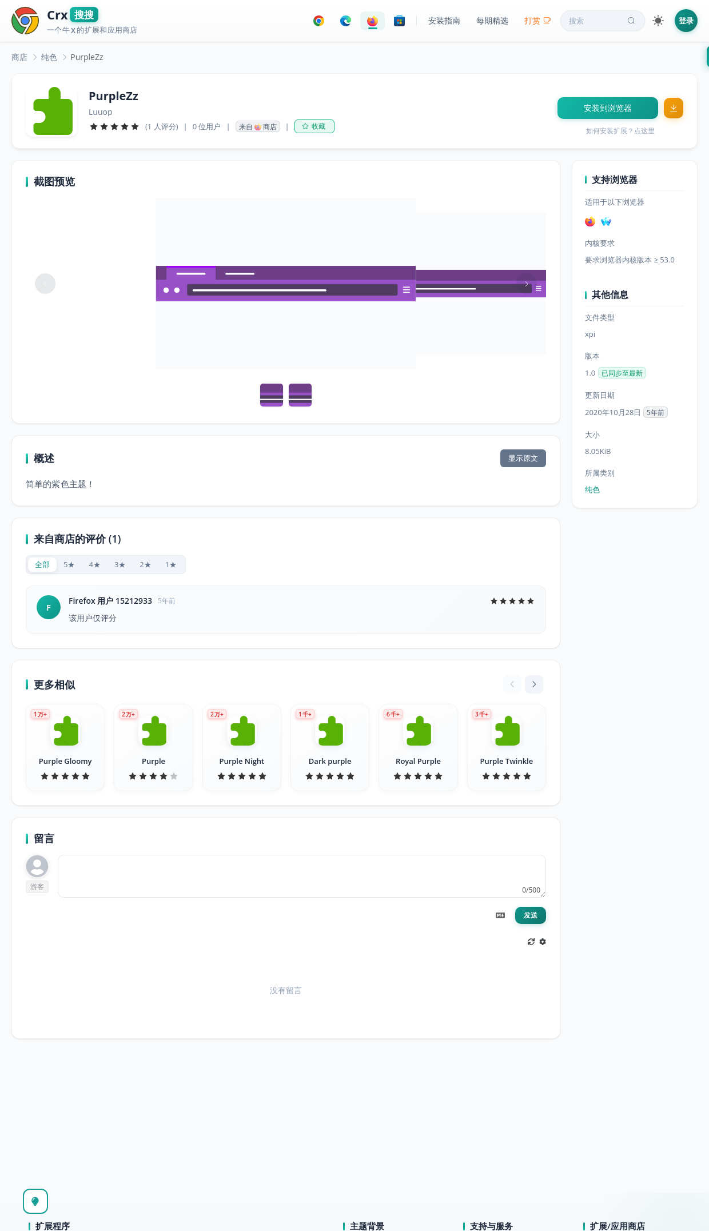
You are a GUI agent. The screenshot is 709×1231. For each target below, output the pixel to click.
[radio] (42, 564)
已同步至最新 (622, 373)
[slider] (114, 126)
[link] (19, 56)
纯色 (49, 56)
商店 (19, 56)
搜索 (603, 20)
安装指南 (444, 20)
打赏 (537, 20)
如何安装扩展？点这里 (620, 131)
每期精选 (492, 20)
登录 (686, 20)
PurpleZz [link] (86, 56)
